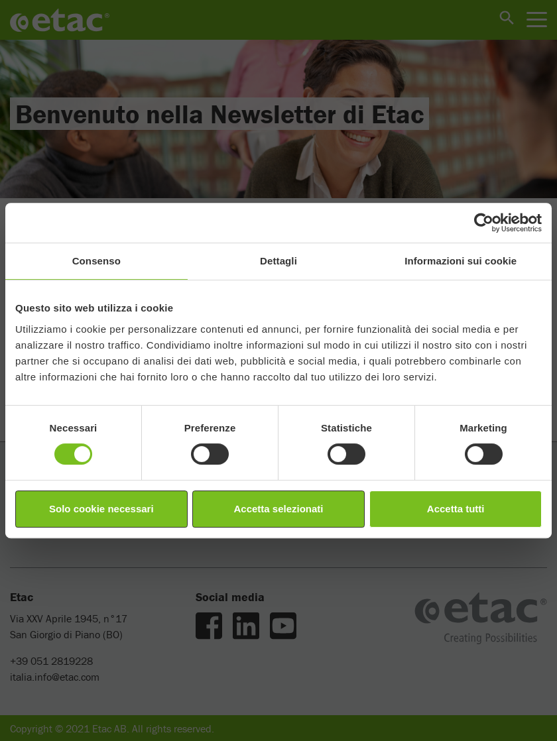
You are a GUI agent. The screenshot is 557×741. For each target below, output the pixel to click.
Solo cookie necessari (101, 508)
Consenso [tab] (96, 260)
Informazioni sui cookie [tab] (460, 260)
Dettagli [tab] (278, 260)
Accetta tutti (456, 508)
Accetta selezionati (278, 508)
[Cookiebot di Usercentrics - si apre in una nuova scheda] (484, 223)
